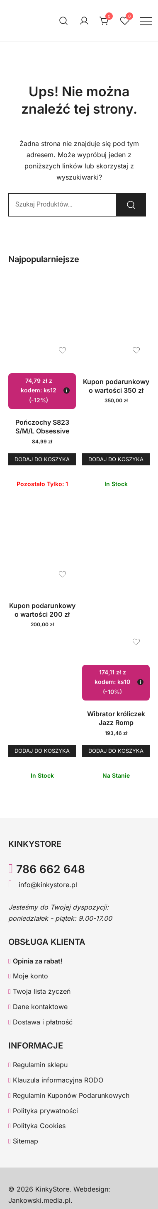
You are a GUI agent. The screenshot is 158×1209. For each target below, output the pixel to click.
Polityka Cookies (37, 1125)
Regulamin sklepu (38, 1065)
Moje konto (28, 976)
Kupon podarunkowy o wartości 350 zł (116, 385)
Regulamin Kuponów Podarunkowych (68, 1095)
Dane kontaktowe (38, 1006)
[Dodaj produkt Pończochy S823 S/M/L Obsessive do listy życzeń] (62, 350)
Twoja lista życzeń (39, 991)
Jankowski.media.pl (39, 1200)
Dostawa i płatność (40, 1022)
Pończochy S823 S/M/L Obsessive (42, 426)
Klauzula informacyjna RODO (55, 1080)
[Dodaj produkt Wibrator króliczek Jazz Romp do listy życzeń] (136, 642)
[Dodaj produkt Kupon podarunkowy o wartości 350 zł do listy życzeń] (136, 350)
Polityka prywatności (43, 1111)
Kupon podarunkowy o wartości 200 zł (42, 609)
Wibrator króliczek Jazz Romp (116, 718)
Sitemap (23, 1141)
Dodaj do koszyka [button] (42, 459)
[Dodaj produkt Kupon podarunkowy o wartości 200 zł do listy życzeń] (62, 574)
